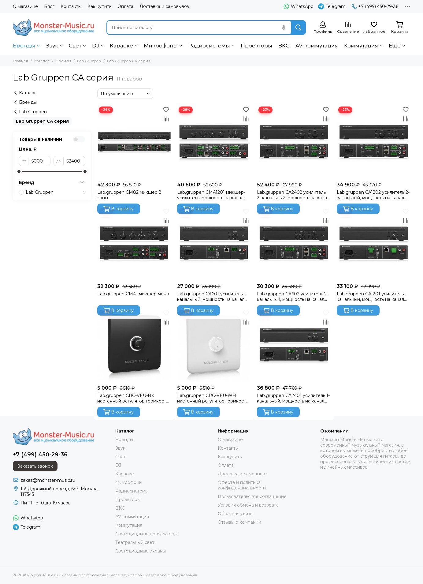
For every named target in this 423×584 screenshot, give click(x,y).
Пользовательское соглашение (252, 496)
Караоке (121, 46)
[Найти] (298, 27)
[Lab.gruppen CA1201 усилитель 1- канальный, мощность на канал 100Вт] (373, 243)
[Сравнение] (348, 27)
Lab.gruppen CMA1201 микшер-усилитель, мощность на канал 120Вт (211, 194)
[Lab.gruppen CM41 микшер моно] (134, 243)
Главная (20, 60)
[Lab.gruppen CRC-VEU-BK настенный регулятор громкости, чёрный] (134, 345)
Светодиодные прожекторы (146, 534)
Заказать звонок (35, 466)
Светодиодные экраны (140, 551)
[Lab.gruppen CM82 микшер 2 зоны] (134, 142)
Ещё (395, 46)
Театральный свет (134, 542)
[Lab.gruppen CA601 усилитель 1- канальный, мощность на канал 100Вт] (214, 243)
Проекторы (256, 46)
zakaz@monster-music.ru (47, 480)
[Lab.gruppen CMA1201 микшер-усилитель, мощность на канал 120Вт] (214, 142)
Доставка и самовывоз (164, 6)
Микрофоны (161, 46)
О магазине (25, 6)
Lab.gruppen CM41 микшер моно (133, 294)
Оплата (125, 6)
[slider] (19, 171)
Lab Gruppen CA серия (42, 121)
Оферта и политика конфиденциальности (242, 485)
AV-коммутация (316, 46)
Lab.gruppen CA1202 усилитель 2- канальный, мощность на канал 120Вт (373, 194)
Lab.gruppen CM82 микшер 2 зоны (129, 194)
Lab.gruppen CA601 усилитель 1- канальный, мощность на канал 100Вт (212, 296)
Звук (52, 46)
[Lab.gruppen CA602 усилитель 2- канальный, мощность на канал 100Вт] (294, 243)
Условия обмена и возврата (248, 505)
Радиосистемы (209, 46)
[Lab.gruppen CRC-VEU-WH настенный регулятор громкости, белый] (214, 345)
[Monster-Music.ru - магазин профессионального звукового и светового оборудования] (53, 27)
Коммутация (361, 46)
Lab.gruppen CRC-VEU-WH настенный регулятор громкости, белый (213, 398)
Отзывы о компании (239, 522)
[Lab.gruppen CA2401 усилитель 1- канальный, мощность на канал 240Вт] (294, 345)
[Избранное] (374, 27)
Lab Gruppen (89, 60)
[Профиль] (322, 27)
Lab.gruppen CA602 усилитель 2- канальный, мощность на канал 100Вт (292, 296)
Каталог (42, 60)
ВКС (283, 46)
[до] (74, 161)
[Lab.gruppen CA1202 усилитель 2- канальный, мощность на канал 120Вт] (373, 142)
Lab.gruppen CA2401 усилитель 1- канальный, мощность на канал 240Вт (293, 398)
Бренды (24, 46)
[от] (39, 161)
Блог (49, 6)
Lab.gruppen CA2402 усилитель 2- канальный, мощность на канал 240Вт (293, 194)
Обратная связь (235, 513)
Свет (75, 46)
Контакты (71, 6)
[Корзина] (399, 27)
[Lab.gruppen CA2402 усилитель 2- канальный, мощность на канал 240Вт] (294, 142)
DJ (95, 46)
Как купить (99, 6)
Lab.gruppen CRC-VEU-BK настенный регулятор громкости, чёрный (133, 398)
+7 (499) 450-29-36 (375, 6)
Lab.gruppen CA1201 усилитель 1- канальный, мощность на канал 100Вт (372, 296)
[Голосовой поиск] (284, 27)
